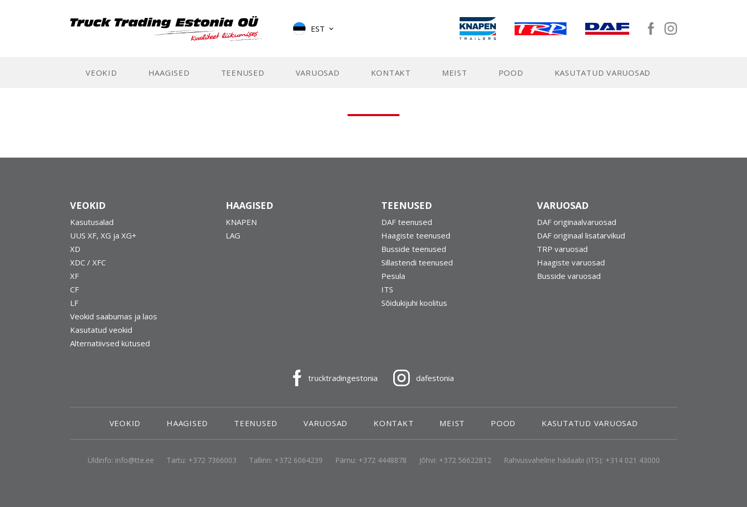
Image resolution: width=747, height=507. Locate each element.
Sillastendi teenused (417, 262)
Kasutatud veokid (101, 330)
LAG (233, 235)
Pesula (393, 276)
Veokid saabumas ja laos (113, 316)
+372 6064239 (298, 460)
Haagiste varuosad (571, 262)
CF (74, 289)
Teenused (243, 72)
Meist (454, 72)
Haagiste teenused (415, 235)
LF (74, 303)
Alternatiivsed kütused (110, 343)
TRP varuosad (562, 249)
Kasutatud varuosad (603, 72)
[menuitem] (314, 28)
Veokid (101, 72)
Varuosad (318, 72)
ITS (387, 289)
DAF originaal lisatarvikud (581, 235)
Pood (511, 72)
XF (74, 276)
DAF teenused (406, 222)
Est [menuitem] (318, 28)
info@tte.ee (134, 460)
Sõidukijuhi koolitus (414, 303)
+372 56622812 (465, 460)
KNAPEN (241, 222)
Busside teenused (413, 249)
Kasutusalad (92, 222)
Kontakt (391, 72)
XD (75, 249)
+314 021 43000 (632, 460)
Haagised (169, 72)
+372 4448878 (382, 460)
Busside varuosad (569, 276)
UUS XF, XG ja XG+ (103, 235)
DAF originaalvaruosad (576, 222)
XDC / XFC (88, 262)
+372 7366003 (212, 460)
